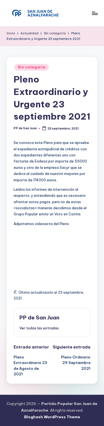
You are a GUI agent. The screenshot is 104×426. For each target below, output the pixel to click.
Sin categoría (31, 67)
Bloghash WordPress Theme (52, 416)
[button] (39, 328)
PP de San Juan (39, 317)
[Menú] (94, 13)
